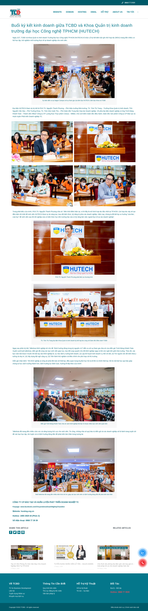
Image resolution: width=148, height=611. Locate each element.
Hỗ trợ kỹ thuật (82, 588)
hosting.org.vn (27, 511)
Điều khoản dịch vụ (117, 607)
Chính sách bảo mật (132, 607)
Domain (70, 12)
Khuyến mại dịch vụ (16, 596)
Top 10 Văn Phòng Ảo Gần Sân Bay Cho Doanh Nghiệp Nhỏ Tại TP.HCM (28, 565)
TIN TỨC (130, 12)
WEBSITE (57, 12)
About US (117, 12)
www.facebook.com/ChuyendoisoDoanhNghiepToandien (42, 507)
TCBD (23, 607)
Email (94, 12)
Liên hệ (12, 591)
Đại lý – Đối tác (116, 588)
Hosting (82, 12)
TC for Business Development (20, 588)
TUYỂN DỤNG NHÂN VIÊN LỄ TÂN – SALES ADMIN (73, 564)
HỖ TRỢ (104, 12)
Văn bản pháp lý (49, 593)
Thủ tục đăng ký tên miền (52, 591)
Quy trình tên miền (49, 588)
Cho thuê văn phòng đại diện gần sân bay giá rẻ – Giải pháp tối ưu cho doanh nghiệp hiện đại (115, 565)
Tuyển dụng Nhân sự (17, 593)
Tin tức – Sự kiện (83, 591)
